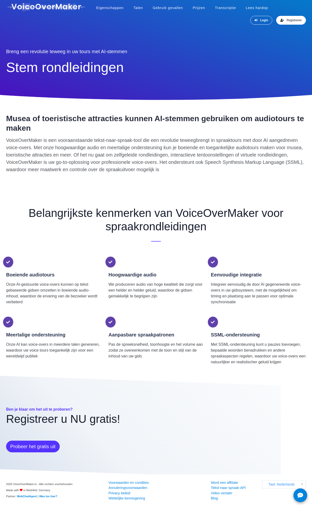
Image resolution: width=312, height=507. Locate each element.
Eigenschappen (110, 8)
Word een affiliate (224, 483)
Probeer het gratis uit (33, 446)
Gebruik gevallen (168, 8)
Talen (138, 8)
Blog (214, 498)
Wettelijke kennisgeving (126, 498)
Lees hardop (257, 8)
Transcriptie (225, 8)
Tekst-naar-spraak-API (228, 488)
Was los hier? (48, 496)
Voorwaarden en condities (128, 483)
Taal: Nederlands (281, 484)
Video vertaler (222, 493)
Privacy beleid (119, 493)
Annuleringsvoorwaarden (127, 488)
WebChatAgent (27, 496)
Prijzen (199, 8)
